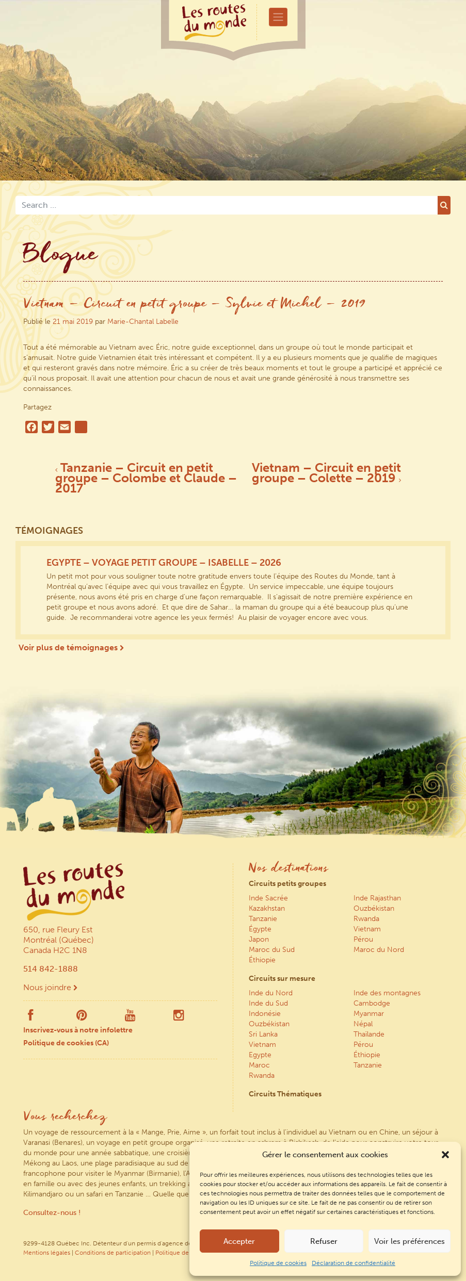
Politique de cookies (278, 1263)
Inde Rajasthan (377, 898)
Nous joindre (50, 987)
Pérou (363, 939)
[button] (445, 1154)
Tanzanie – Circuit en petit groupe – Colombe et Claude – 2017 (146, 478)
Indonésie (265, 1013)
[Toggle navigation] (278, 17)
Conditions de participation (113, 1252)
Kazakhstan (267, 908)
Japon (259, 939)
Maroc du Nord (378, 949)
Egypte (260, 1054)
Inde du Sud (268, 1003)
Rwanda (366, 918)
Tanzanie (263, 918)
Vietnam (367, 929)
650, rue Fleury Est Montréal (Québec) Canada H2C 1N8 (58, 940)
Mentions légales (46, 1252)
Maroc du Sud (272, 949)
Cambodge (371, 1003)
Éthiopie (262, 960)
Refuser (324, 1241)
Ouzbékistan (373, 908)
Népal (363, 1024)
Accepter (239, 1241)
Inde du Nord (271, 993)
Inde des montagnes (387, 993)
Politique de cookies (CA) (66, 1043)
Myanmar (368, 1013)
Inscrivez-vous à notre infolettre (78, 1030)
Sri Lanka (263, 1034)
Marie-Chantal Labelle (143, 321)
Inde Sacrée (268, 898)
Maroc (259, 1065)
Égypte (260, 929)
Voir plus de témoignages (71, 647)
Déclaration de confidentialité (353, 1263)
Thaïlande (368, 1034)
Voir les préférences (409, 1241)
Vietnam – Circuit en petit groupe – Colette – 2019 (326, 472)
